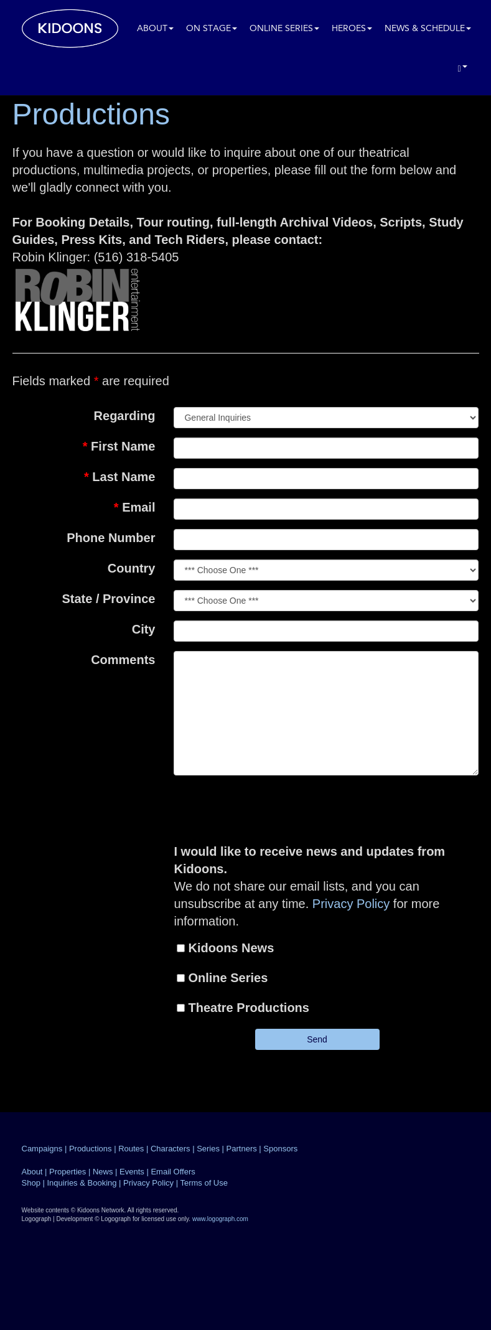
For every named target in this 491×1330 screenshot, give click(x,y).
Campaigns (42, 1148)
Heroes (352, 29)
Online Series (284, 29)
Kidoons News (231, 948)
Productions (90, 1148)
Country (132, 568)
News (103, 1171)
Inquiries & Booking (81, 1182)
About (155, 29)
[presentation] (329, 809)
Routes (131, 1148)
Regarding (125, 416)
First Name (119, 446)
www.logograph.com (220, 1218)
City (144, 629)
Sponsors (280, 1148)
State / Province (108, 599)
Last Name (120, 477)
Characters (170, 1148)
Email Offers (173, 1171)
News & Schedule (428, 29)
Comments (123, 660)
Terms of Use (204, 1182)
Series (208, 1148)
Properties (67, 1171)
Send (317, 1039)
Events (131, 1171)
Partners (242, 1148)
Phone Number (111, 538)
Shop (31, 1182)
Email (135, 507)
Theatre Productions (248, 1007)
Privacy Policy (351, 904)
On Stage (211, 29)
